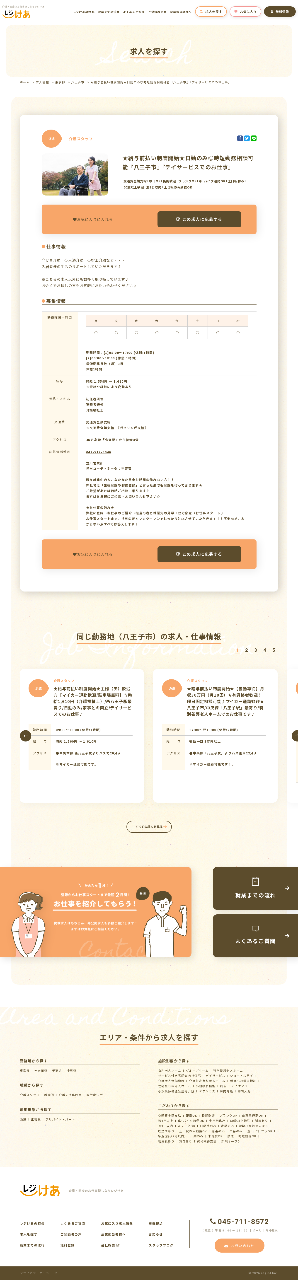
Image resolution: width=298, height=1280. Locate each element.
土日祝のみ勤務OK (193, 1131)
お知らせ (156, 1234)
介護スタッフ (30, 1095)
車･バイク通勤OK (191, 1120)
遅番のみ (218, 1131)
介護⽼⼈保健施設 (171, 1081)
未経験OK (215, 1136)
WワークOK (187, 1126)
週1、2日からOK (259, 1131)
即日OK (191, 1115)
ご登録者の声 (157, 12)
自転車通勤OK (252, 1115)
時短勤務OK (247, 1136)
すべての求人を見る (149, 826)
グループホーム (197, 1070)
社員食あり (166, 1141)
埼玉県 (72, 1070)
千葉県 (57, 1070)
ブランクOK (229, 1115)
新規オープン (231, 1141)
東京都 (60, 82)
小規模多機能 (206, 1086)
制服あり (261, 1120)
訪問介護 (226, 1091)
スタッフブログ (161, 1245)
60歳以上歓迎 (240, 1120)
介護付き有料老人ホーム (207, 1081)
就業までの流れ (109, 12)
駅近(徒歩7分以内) (172, 1136)
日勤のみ (197, 1136)
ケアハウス (207, 1091)
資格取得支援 (207, 1141)
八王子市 (77, 82)
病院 (223, 1086)
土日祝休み (217, 1120)
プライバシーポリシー (38, 1273)
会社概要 (110, 1245)
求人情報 (42, 82)
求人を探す (211, 11)
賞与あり (185, 1141)
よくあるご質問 (134, 12)
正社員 (36, 1119)
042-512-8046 (98, 452)
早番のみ (235, 1131)
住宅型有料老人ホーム (174, 1086)
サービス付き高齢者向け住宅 (179, 1075)
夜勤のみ (227, 1126)
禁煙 (230, 1136)
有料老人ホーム (169, 1070)
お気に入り (245, 11)
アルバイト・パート (60, 1119)
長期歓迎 (208, 1115)
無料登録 (280, 11)
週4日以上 (165, 1120)
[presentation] (25, 735)
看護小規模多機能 (243, 1081)
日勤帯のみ (208, 1126)
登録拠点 (156, 1223)
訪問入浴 (244, 1091)
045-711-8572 (239, 1221)
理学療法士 (94, 1095)
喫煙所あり (166, 1131)
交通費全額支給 (169, 1115)
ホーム (25, 82)
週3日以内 (165, 1126)
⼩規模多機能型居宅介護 (176, 1091)
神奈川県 (40, 1070)
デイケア (237, 1086)
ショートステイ (241, 1075)
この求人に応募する (199, 219)
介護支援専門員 (70, 1095)
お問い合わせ (239, 1245)
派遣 (23, 1119)
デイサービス (215, 1075)
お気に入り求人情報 (117, 1223)
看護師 (49, 1095)
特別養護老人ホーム (228, 1070)
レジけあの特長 (84, 12)
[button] (237, 650)
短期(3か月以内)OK (253, 1126)
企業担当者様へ (181, 12)
